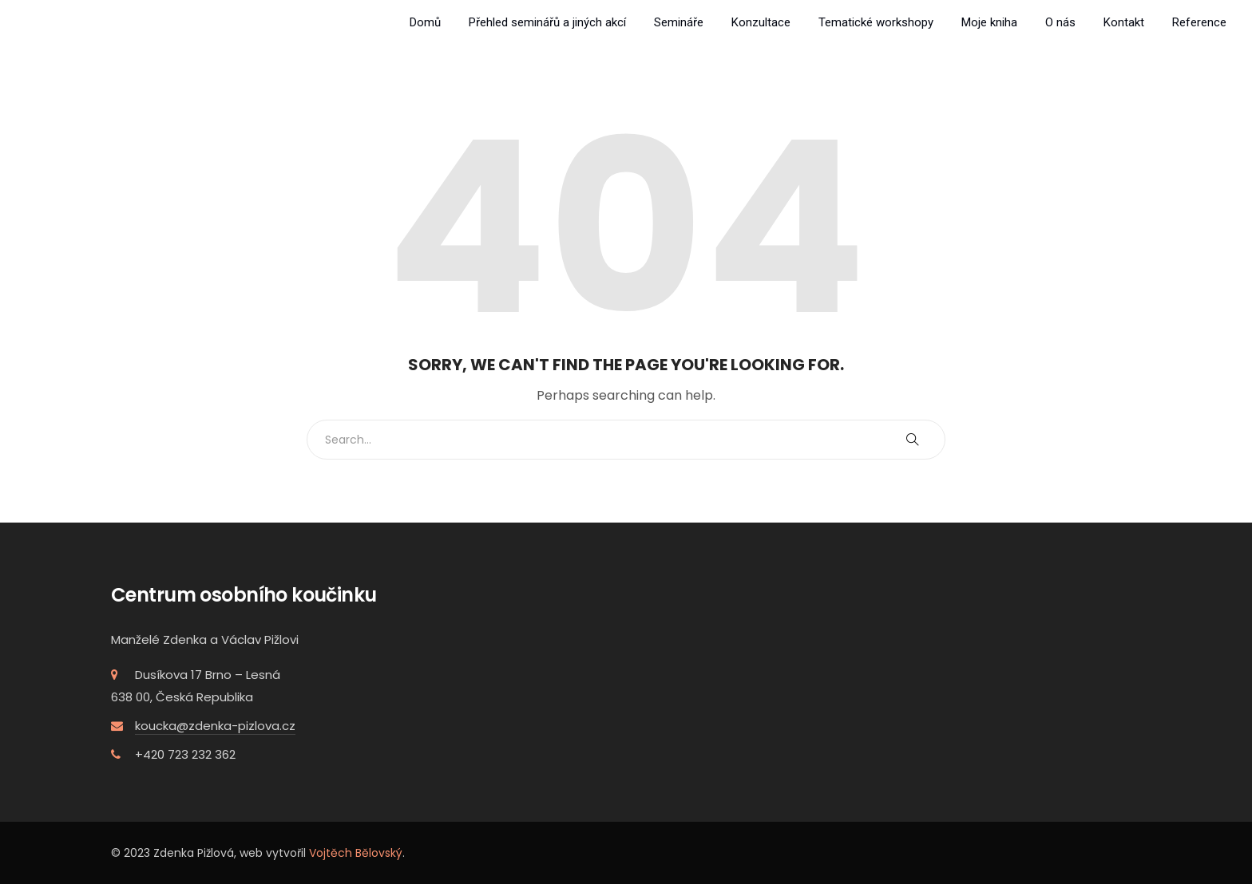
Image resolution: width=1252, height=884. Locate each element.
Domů (425, 22)
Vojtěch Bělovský (355, 853)
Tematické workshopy (875, 22)
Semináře (678, 22)
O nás (1060, 22)
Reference (1199, 22)
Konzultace (760, 22)
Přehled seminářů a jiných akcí (547, 22)
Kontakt (1123, 22)
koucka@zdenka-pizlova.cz (215, 725)
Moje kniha (989, 22)
